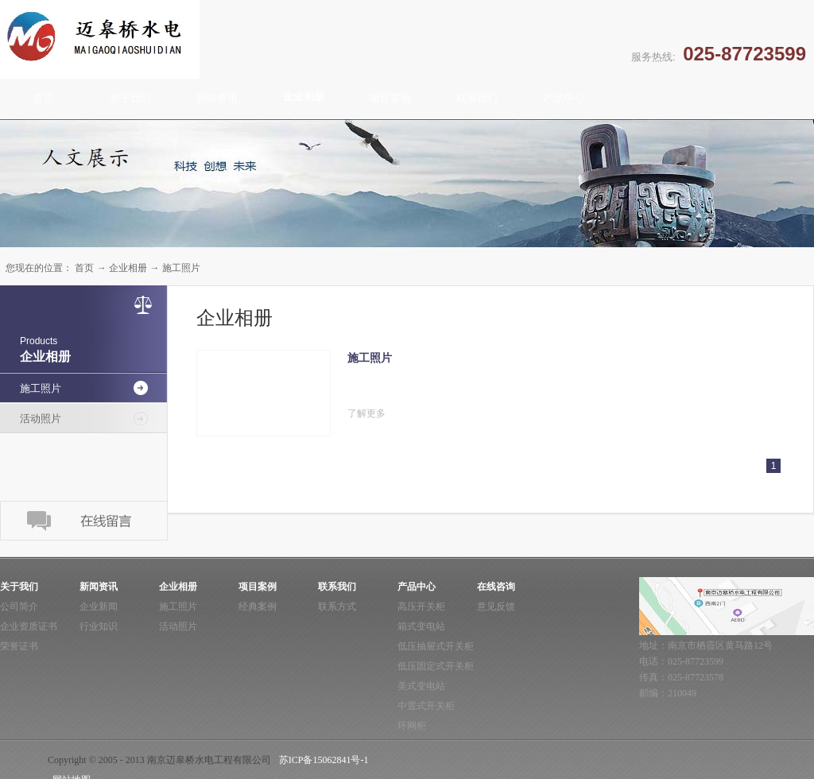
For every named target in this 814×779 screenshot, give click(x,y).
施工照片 (181, 267)
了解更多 (366, 413)
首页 (43, 98)
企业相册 (128, 267)
